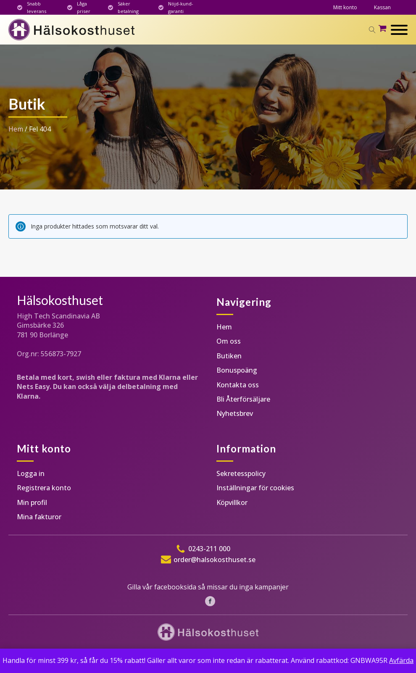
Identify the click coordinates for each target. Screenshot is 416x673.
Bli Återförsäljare (243, 399)
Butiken (229, 355)
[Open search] (372, 30)
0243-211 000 (209, 548)
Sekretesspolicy (241, 473)
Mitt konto (345, 7)
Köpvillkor (231, 502)
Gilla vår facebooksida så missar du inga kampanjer (208, 587)
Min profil (32, 502)
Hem (15, 129)
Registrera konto (44, 487)
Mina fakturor (39, 516)
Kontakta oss (237, 384)
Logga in (31, 473)
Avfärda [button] (401, 660)
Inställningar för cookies (255, 487)
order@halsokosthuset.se (214, 559)
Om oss (228, 341)
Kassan (382, 7)
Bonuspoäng (236, 370)
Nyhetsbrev (234, 413)
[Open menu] (399, 30)
